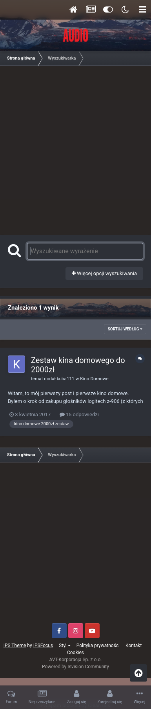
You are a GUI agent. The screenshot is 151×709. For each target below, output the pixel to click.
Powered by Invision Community (75, 666)
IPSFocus (43, 645)
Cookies (75, 652)
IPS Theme (15, 645)
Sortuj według (125, 329)
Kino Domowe (94, 378)
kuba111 (66, 378)
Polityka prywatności (98, 645)
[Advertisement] (75, 149)
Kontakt (134, 645)
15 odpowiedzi (79, 414)
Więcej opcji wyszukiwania (104, 273)
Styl (65, 645)
